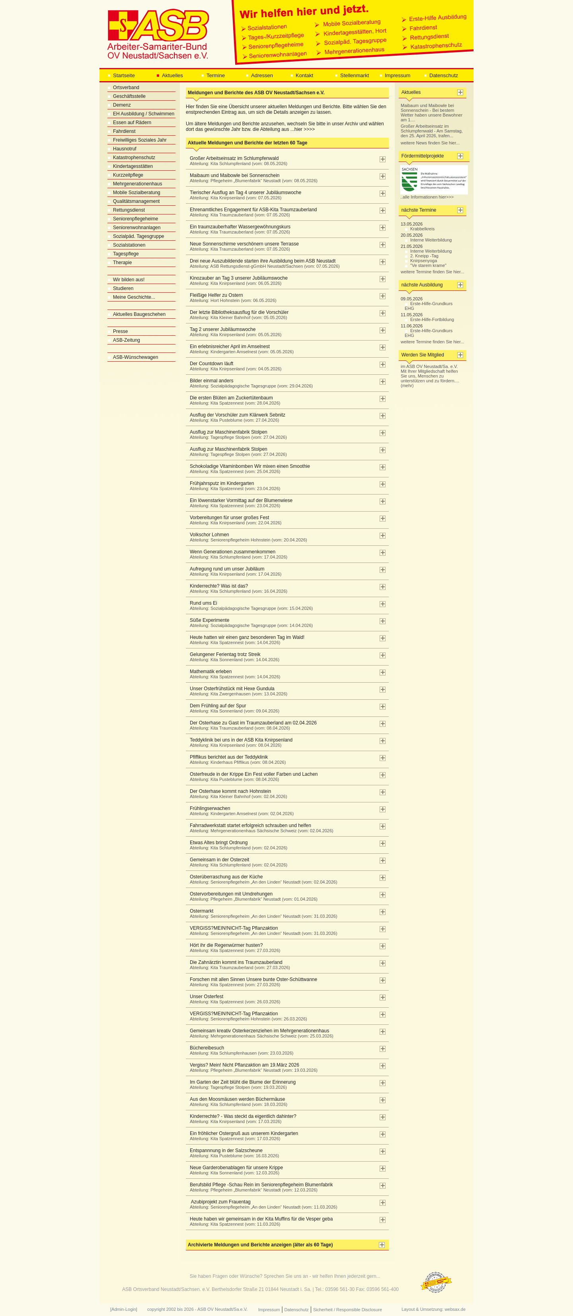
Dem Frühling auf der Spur (232, 708)
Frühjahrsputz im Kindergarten (233, 486)
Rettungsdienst (126, 210)
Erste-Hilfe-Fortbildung (429, 319)
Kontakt (301, 75)
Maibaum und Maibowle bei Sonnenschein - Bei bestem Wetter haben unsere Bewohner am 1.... (431, 112)
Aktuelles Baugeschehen (136, 314)
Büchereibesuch (240, 1050)
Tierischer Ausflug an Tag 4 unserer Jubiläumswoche (243, 195)
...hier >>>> (302, 129)
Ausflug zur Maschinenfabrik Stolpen (236, 434)
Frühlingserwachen (240, 811)
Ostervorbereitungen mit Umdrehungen (252, 896)
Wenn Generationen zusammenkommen (236, 554)
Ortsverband (123, 87)
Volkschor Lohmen (246, 537)
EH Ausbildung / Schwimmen (140, 114)
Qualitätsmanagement (133, 201)
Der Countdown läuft (234, 366)
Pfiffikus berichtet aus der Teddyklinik (236, 759)
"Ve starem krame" (425, 265)
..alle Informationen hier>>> (434, 195)
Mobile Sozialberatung (133, 192)
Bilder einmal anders (249, 383)
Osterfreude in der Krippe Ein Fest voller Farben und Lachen (252, 776)
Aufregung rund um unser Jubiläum (234, 571)
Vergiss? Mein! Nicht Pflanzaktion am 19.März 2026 (252, 1067)
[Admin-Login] (123, 1309)
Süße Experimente (249, 622)
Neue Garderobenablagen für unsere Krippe (234, 1170)
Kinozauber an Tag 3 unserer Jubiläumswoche (237, 280)
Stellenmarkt (352, 75)
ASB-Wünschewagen (132, 357)
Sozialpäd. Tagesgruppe (135, 236)
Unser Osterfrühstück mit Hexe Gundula (236, 691)
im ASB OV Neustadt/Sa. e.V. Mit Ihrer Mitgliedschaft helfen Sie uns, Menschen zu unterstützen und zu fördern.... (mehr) (430, 376)
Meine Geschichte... (131, 297)
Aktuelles (169, 75)
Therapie (119, 262)
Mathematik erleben (233, 674)
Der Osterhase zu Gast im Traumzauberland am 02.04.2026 (251, 725)
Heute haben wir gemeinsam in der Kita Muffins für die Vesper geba (259, 1221)
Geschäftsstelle (126, 96)
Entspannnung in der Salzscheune (232, 1153)
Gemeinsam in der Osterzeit (236, 862)
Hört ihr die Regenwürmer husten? (233, 947)
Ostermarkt (261, 913)
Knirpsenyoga (421, 260)
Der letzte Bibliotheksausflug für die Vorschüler (237, 314)
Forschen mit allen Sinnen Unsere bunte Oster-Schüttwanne (251, 982)
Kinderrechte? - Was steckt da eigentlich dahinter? (241, 1118)
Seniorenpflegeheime (132, 219)
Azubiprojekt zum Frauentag (261, 1204)
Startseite (121, 75)
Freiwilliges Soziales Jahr (137, 140)
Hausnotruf (121, 149)
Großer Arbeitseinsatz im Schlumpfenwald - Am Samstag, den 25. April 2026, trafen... (432, 131)
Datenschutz (441, 75)
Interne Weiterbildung (428, 240)
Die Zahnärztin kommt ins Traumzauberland (238, 964)
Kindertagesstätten (130, 166)
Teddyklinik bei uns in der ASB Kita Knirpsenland (239, 742)
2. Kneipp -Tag (422, 255)
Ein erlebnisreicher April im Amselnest (240, 349)
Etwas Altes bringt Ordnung (236, 845)
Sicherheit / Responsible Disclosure (347, 1309)
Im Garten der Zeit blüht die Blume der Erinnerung (241, 1084)
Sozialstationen (126, 245)
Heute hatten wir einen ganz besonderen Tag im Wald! (245, 639)
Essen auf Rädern (129, 122)
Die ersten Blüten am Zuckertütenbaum (233, 400)
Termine (213, 75)
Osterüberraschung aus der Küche (261, 879)
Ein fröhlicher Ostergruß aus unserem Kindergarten (242, 1136)
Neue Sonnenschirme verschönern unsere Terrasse (242, 246)
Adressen (259, 75)
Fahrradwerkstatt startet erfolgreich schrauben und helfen (259, 828)
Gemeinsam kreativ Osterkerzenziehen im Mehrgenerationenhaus (259, 1033)
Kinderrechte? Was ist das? (236, 588)
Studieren (120, 288)
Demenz (119, 105)
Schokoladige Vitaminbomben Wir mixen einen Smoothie (248, 468)
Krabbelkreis (420, 228)
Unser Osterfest (233, 999)
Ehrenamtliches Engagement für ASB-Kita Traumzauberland (251, 212)
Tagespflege (123, 254)
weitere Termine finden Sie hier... (432, 271)
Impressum (394, 75)
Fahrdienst (121, 131)
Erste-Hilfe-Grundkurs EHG (428, 306)
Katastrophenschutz (131, 157)
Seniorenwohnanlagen (133, 227)
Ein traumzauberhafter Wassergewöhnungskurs (238, 229)
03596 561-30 (340, 1289)
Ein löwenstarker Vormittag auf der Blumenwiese (239, 503)
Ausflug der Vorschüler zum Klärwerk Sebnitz (235, 417)
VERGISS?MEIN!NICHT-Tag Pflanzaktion (261, 930)
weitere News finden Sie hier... (430, 142)
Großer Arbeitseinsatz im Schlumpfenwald (236, 160)
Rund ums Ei (249, 605)
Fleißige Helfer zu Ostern (231, 297)
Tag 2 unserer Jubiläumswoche (234, 332)
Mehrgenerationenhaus (134, 184)
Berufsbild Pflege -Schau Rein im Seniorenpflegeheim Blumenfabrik (259, 1187)
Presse (117, 331)
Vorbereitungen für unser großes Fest (234, 520)
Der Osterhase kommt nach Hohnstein (236, 793)
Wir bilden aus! (125, 279)
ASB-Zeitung (123, 340)
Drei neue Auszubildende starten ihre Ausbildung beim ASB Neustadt (263, 263)
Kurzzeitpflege (125, 175)
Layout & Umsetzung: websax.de (433, 1309)
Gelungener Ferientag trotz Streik (232, 657)
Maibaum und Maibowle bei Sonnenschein (252, 178)
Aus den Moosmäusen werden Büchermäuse (236, 1101)
